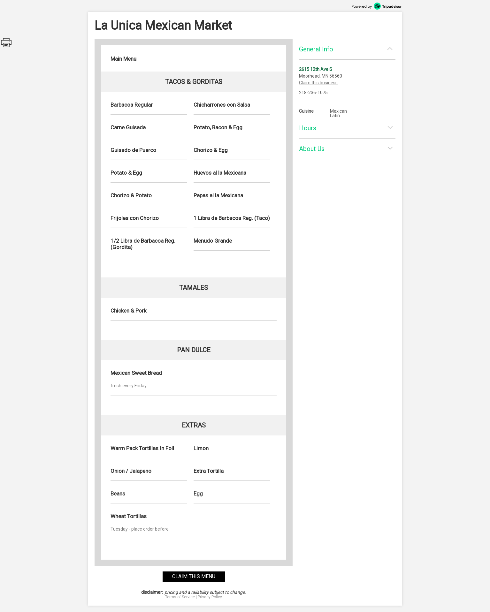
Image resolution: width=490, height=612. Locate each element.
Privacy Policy (210, 597)
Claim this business (318, 82)
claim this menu (193, 576)
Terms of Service (180, 597)
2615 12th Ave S (315, 69)
